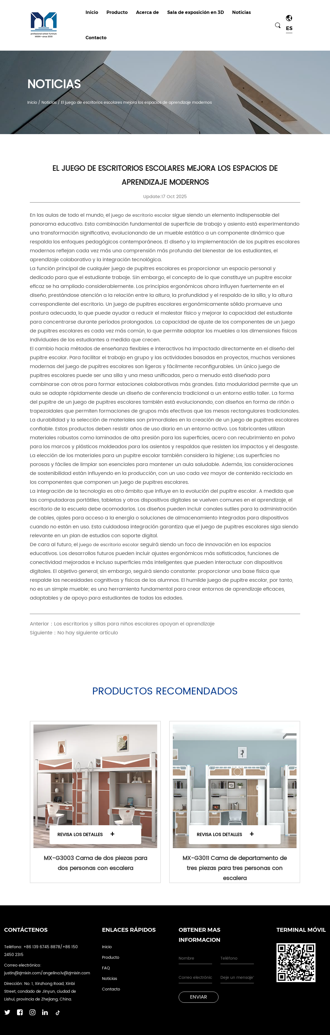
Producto (117, 12)
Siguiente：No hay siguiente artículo (74, 633)
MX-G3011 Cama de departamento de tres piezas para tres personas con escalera (235, 868)
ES (289, 28)
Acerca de (147, 12)
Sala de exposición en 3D (195, 12)
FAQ (106, 968)
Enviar (198, 997)
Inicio (92, 12)
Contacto (96, 37)
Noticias (241, 12)
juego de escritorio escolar (141, 215)
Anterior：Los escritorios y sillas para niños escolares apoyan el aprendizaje (122, 624)
